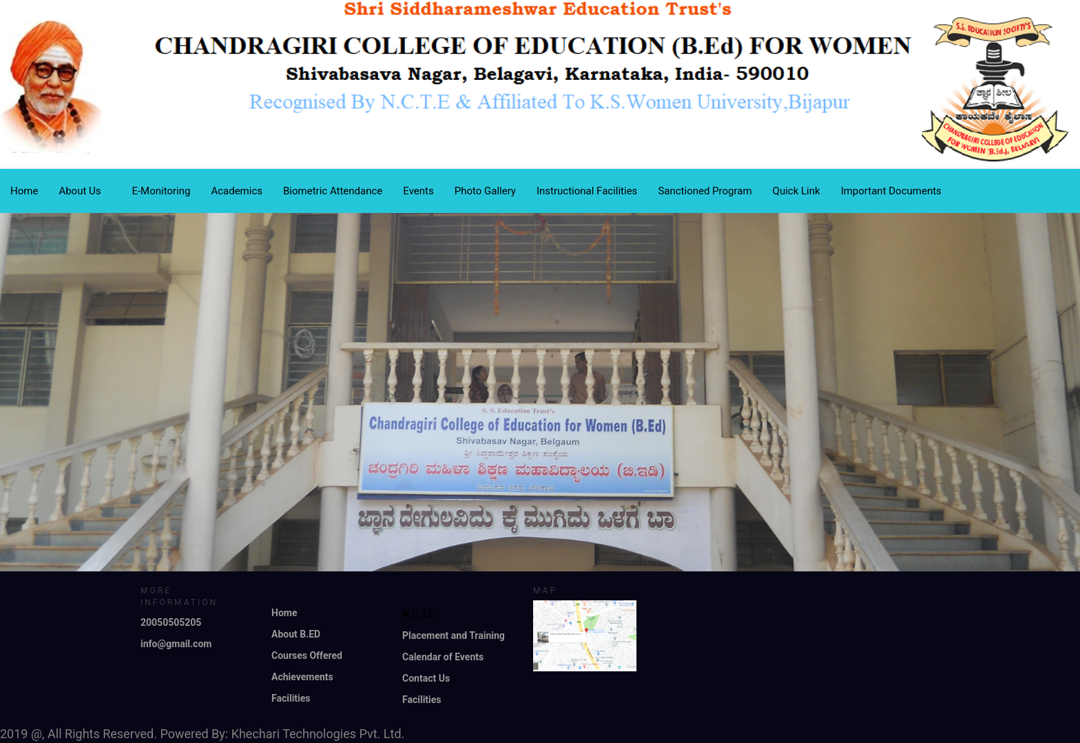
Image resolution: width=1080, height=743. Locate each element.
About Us (85, 191)
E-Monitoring (161, 191)
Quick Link (796, 191)
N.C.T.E (418, 614)
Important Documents (891, 191)
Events (418, 191)
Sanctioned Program (704, 191)
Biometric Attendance (332, 191)
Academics (236, 191)
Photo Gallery (485, 191)
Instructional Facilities (587, 191)
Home (24, 191)
